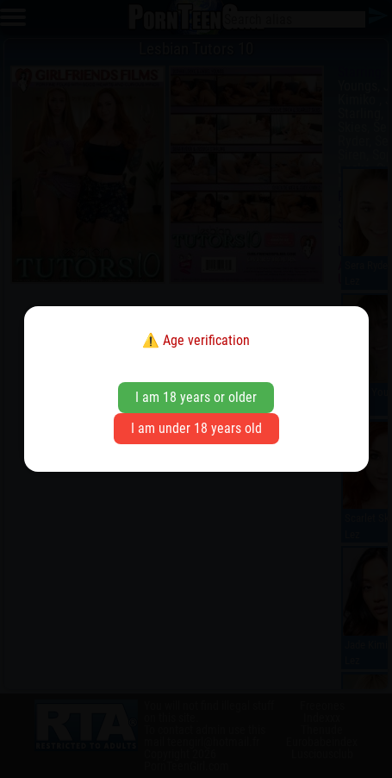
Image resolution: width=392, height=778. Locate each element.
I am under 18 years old (196, 428)
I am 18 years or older (196, 397)
